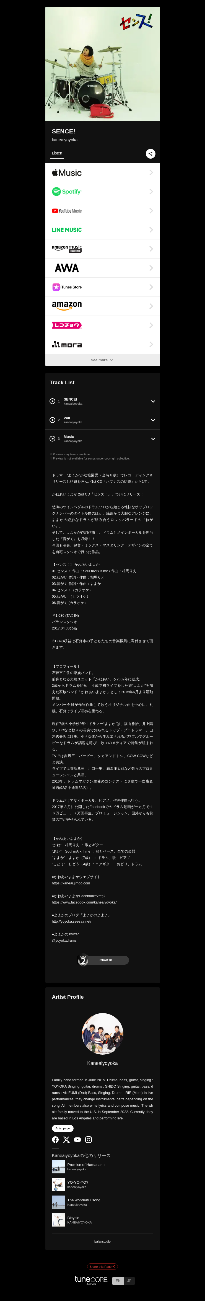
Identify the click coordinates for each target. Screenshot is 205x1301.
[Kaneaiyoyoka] (102, 1034)
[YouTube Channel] (77, 1141)
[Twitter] (66, 1141)
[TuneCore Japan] (91, 1283)
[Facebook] (55, 1142)
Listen (57, 153)
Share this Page (103, 1266)
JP (129, 1281)
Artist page (63, 1128)
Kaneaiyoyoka (102, 1063)
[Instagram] (88, 1142)
